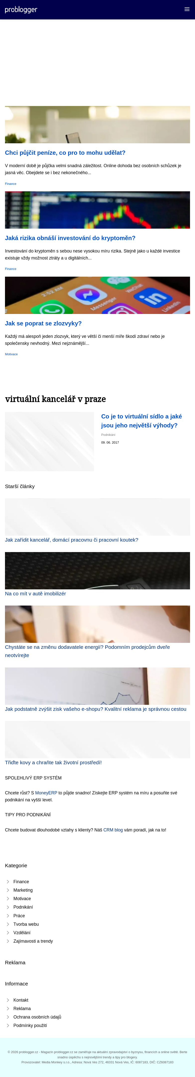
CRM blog (113, 829)
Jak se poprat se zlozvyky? (43, 323)
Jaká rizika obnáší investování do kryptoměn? (70, 238)
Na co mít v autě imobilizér (35, 593)
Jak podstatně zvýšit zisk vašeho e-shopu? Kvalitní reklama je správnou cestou (95, 709)
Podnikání (108, 435)
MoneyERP (46, 792)
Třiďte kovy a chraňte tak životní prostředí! (53, 762)
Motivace (11, 354)
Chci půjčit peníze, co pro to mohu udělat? (65, 152)
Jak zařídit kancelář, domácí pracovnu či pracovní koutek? (71, 540)
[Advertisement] (97, 57)
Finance (10, 184)
